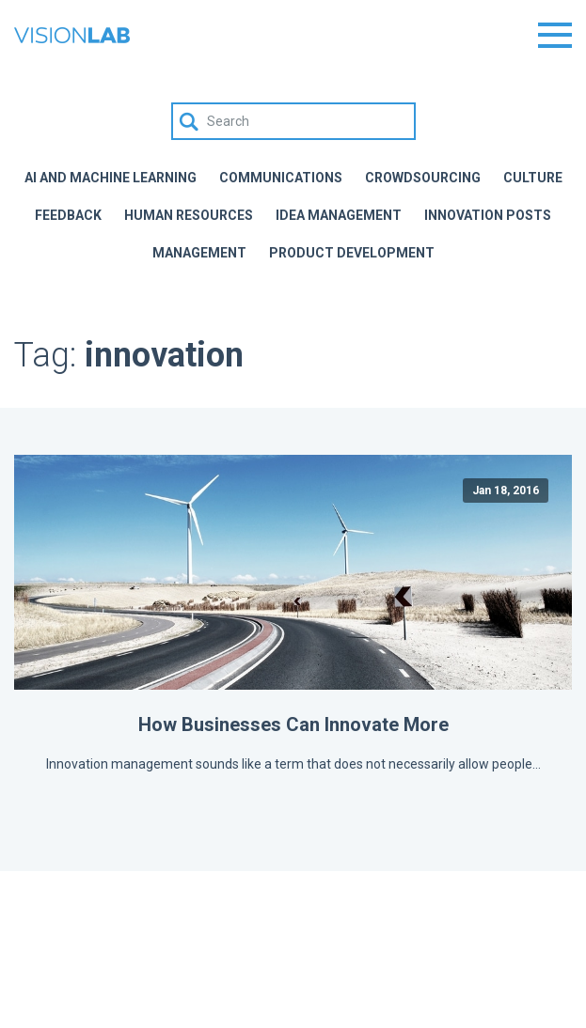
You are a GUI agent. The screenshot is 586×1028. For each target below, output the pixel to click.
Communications (280, 177)
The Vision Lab (72, 35)
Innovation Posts (487, 215)
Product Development (352, 252)
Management (199, 252)
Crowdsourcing (423, 177)
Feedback (68, 215)
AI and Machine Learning (110, 177)
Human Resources (188, 215)
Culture (532, 177)
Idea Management (339, 215)
